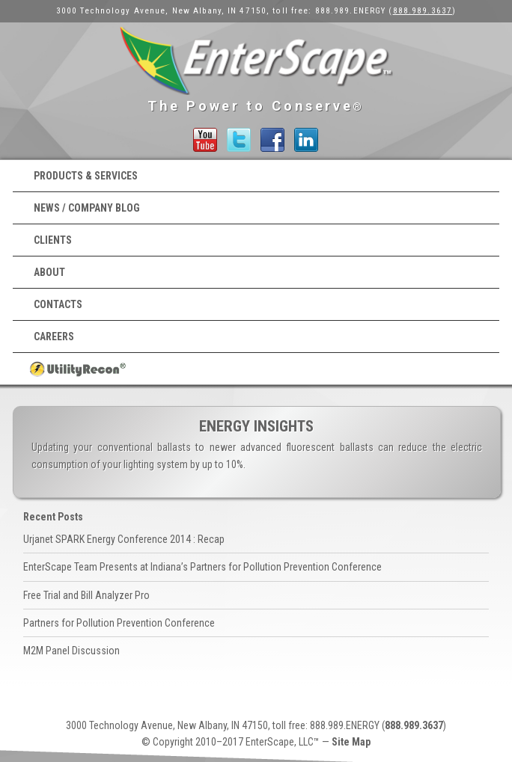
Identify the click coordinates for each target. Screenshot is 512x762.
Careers (54, 336)
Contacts (58, 304)
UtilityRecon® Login (256, 368)
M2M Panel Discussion (71, 651)
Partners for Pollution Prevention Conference (119, 623)
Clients (53, 240)
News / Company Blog (87, 208)
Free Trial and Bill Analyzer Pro (86, 595)
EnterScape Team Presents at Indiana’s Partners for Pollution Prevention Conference (202, 567)
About (49, 272)
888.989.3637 (422, 11)
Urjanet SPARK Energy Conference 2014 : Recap (124, 539)
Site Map (351, 742)
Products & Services (86, 176)
